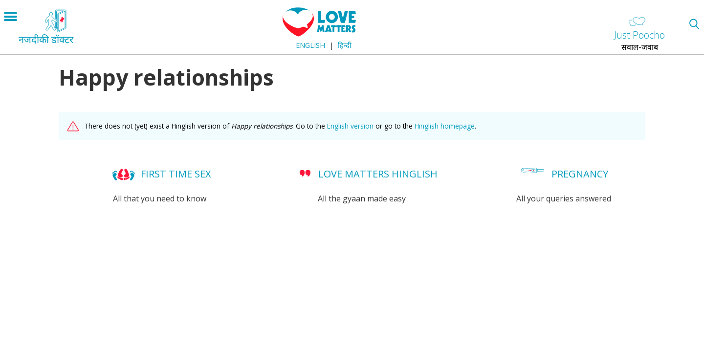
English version (350, 126)
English (310, 45)
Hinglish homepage (445, 126)
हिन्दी (345, 45)
